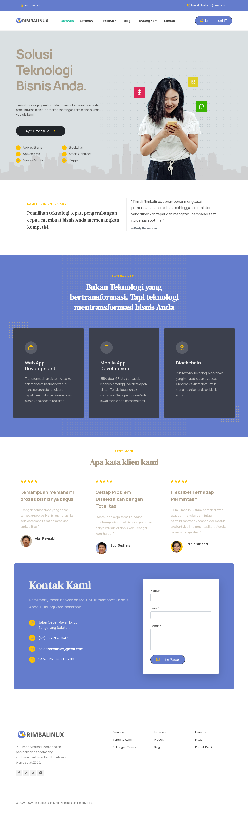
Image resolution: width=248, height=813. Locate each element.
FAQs (198, 740)
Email (154, 608)
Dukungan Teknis (124, 747)
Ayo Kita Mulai (40, 131)
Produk (158, 740)
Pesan (155, 626)
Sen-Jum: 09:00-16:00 (56, 659)
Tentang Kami (122, 740)
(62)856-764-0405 (53, 638)
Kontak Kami (203, 747)
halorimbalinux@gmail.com (207, 5)
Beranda (118, 732)
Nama (155, 591)
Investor (200, 732)
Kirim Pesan (168, 660)
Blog (157, 747)
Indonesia (31, 5)
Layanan (160, 732)
